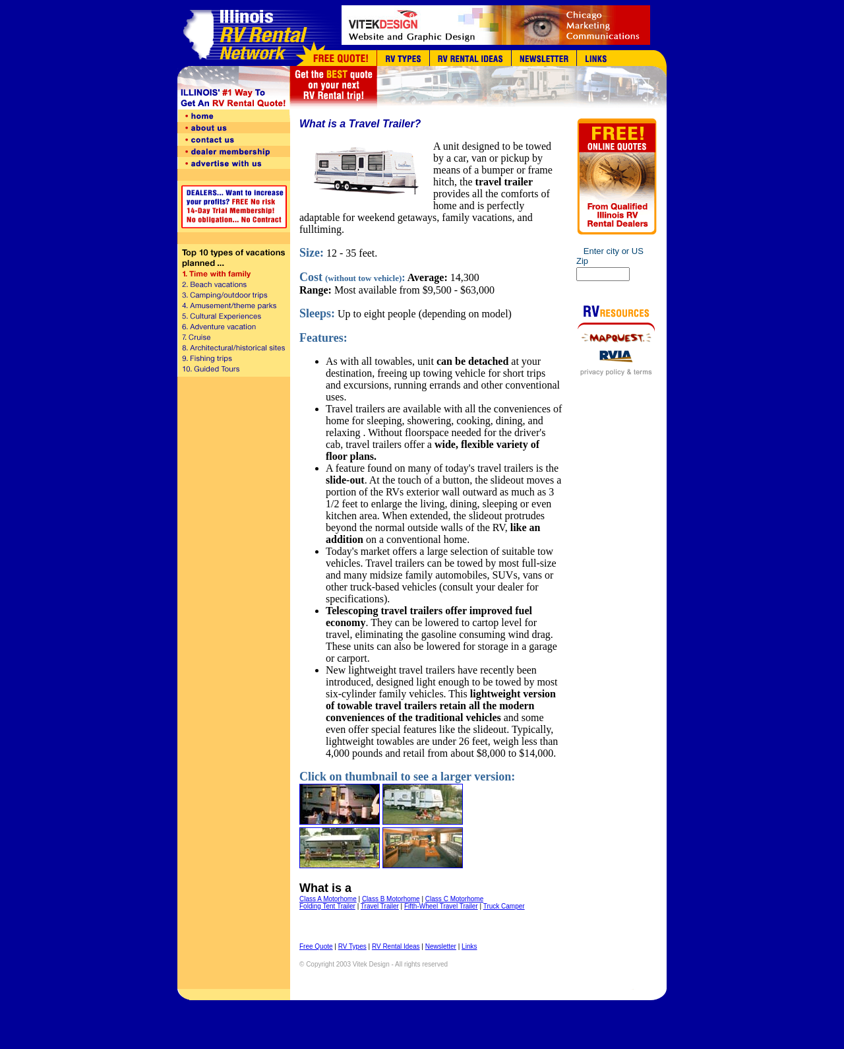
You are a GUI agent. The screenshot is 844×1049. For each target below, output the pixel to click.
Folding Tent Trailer (327, 906)
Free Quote (316, 946)
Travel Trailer (380, 906)
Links (469, 946)
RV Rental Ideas (396, 946)
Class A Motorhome (328, 899)
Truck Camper (504, 906)
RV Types (352, 946)
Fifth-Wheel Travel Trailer (441, 906)
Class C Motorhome (454, 899)
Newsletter (440, 946)
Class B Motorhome (391, 899)
